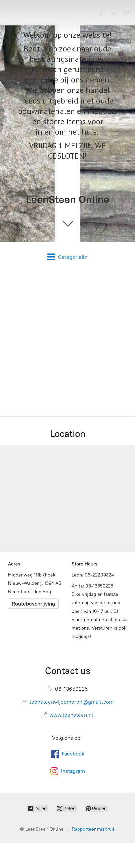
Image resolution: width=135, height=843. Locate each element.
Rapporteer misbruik (93, 829)
